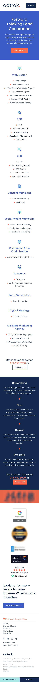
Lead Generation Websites (19, 95)
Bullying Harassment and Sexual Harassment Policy (18, 668)
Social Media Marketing (19, 219)
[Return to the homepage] (11, 5)
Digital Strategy (19, 311)
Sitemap (6, 671)
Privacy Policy (8, 664)
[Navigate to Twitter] (12, 638)
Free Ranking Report (19, 165)
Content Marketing (20, 193)
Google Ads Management (19, 135)
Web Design (19, 75)
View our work (19, 50)
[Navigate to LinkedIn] (8, 638)
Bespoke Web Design (19, 99)
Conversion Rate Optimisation (19, 250)
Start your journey (13, 605)
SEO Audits (19, 169)
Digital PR (19, 202)
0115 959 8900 (9, 679)
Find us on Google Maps (15, 619)
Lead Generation (19, 295)
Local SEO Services (19, 176)
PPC (19, 119)
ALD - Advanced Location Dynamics (19, 284)
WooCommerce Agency (19, 102)
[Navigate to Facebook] (4, 638)
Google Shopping (19, 132)
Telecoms (19, 274)
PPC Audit (19, 139)
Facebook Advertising (19, 231)
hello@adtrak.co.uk (10, 645)
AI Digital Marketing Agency (19, 327)
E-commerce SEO (19, 172)
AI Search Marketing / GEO (19, 341)
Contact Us (20, 482)
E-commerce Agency (19, 91)
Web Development (19, 84)
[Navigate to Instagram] (16, 638)
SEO (19, 156)
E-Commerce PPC (19, 128)
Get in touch (20, 367)
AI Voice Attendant (19, 338)
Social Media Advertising (20, 228)
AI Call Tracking (19, 345)
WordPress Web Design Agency (19, 88)
